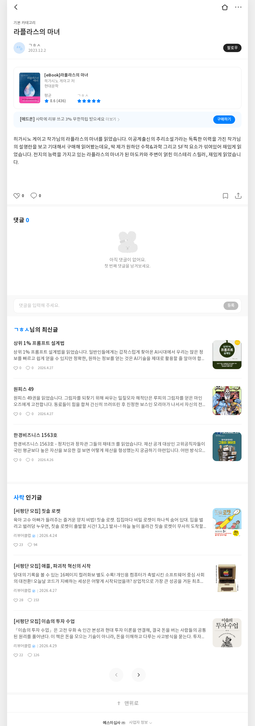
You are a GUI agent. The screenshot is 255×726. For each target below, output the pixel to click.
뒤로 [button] (16, 7)
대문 (225, 7)
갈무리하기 (225, 196)
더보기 (238, 7)
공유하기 (238, 196)
